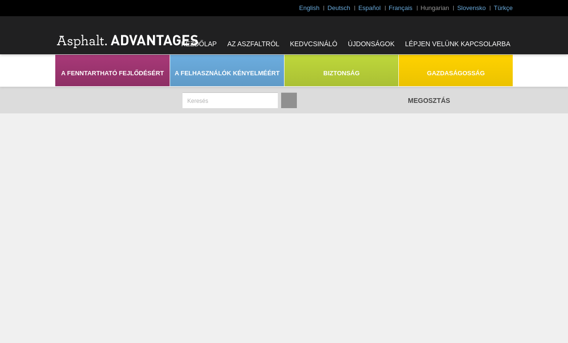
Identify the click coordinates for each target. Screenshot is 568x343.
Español (369, 7)
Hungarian (435, 7)
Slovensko (471, 7)
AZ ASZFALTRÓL (253, 44)
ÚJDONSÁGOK (371, 44)
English (309, 7)
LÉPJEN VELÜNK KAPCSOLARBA (457, 44)
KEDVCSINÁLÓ (313, 44)
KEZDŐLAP (199, 44)
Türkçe (503, 7)
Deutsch (338, 7)
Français (401, 7)
